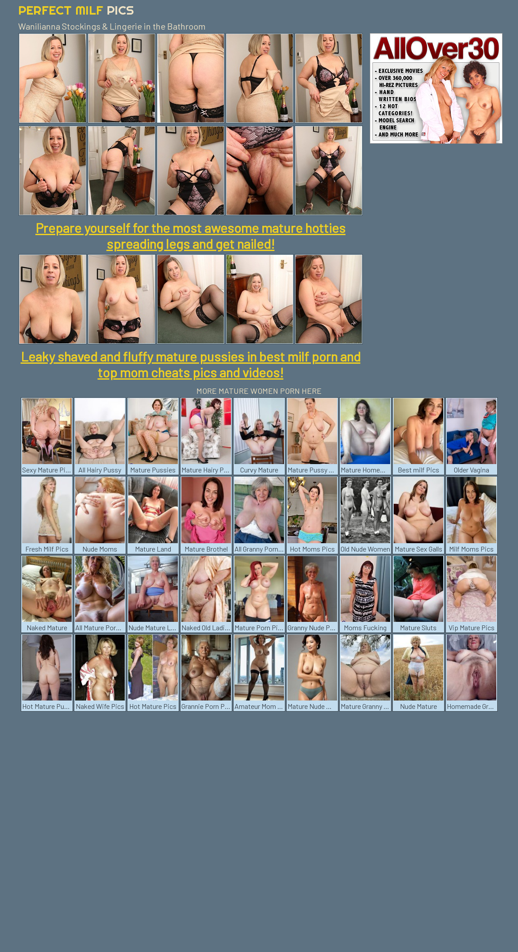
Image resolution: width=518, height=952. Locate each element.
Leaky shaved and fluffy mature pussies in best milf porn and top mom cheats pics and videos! (191, 364)
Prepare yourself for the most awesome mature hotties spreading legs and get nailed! (190, 235)
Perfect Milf (76, 10)
